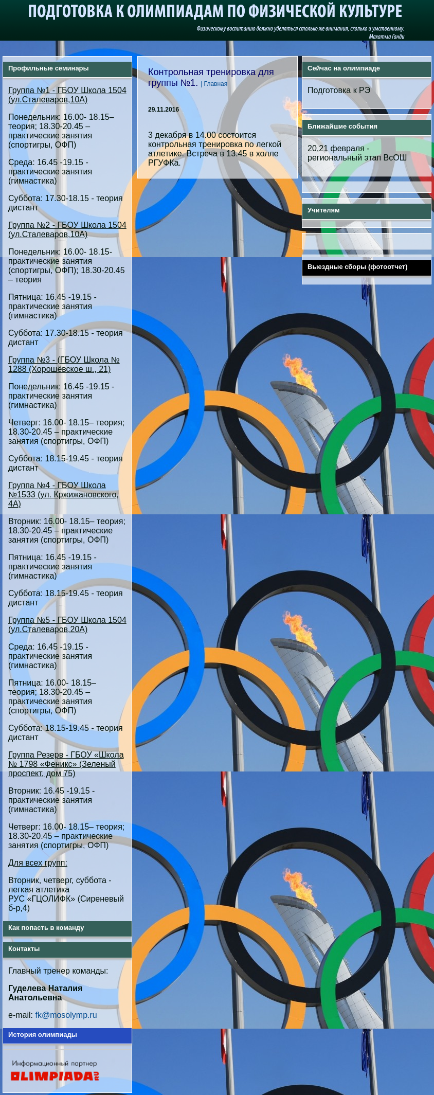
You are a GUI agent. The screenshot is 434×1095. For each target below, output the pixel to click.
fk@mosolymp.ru (66, 1014)
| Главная (214, 83)
